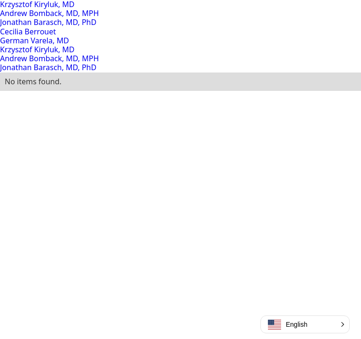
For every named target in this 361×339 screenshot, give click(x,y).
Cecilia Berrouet (28, 31)
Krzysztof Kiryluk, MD (37, 49)
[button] (305, 324)
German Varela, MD (34, 40)
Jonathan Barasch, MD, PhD (48, 22)
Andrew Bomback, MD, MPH (49, 13)
